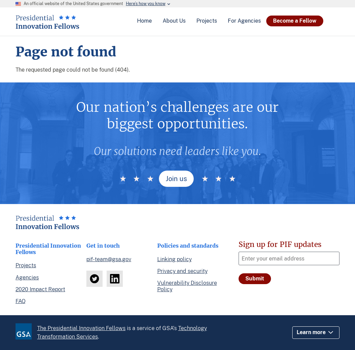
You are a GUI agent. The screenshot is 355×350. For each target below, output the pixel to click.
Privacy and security (182, 271)
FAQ (21, 301)
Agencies (27, 277)
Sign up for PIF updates (280, 244)
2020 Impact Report (40, 289)
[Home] (47, 26)
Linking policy (174, 259)
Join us (176, 179)
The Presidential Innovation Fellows (81, 328)
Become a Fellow (295, 21)
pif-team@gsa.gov (108, 259)
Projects (26, 265)
